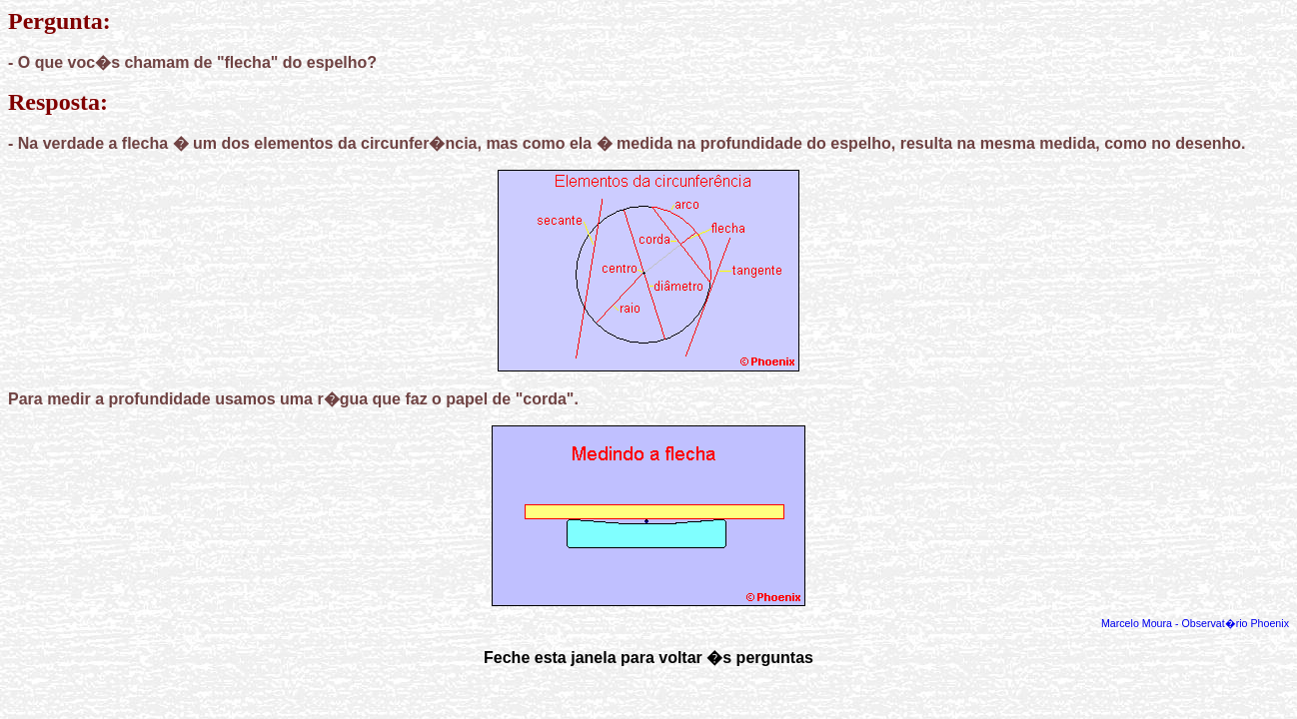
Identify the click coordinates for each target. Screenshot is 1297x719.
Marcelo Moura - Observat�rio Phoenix (1195, 623)
